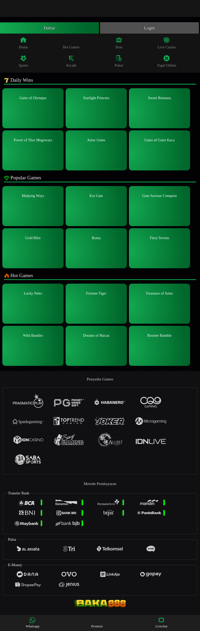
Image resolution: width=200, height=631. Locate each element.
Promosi (97, 622)
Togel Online (166, 62)
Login (149, 28)
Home (23, 43)
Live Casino (167, 43)
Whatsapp (33, 622)
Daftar (49, 28)
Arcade (71, 62)
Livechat (161, 622)
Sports (23, 62)
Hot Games (71, 43)
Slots (119, 43)
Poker (119, 62)
